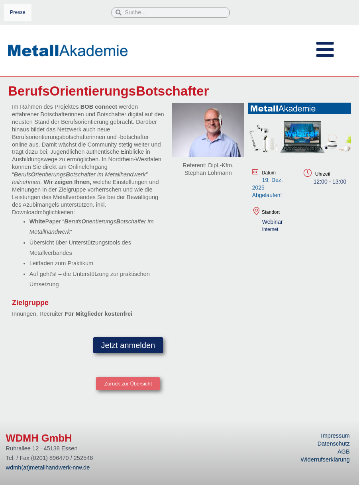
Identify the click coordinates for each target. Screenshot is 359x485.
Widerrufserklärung (325, 459)
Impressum (335, 435)
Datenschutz (334, 443)
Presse (18, 12)
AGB (343, 451)
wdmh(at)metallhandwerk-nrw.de (48, 467)
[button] (128, 384)
